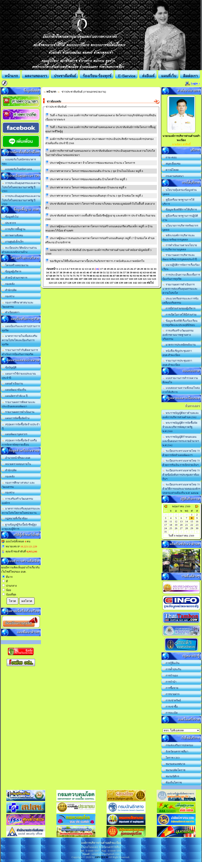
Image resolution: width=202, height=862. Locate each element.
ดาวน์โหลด (170, 169)
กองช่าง (8, 296)
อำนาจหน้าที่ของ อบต (16, 457)
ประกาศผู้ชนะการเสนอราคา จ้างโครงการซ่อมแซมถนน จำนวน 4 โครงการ (92, 162)
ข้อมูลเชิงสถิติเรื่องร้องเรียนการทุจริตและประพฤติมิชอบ (180, 322)
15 (191, 521)
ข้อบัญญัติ (9, 367)
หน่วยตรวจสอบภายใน (16, 464)
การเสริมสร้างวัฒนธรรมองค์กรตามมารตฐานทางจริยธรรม (178, 335)
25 (171, 528)
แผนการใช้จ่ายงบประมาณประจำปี (19, 375)
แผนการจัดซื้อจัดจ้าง (16, 418)
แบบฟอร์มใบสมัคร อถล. (17, 169)
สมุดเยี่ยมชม (171, 163)
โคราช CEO (171, 757)
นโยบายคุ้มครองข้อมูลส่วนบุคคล (179, 192)
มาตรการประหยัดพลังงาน (179, 344)
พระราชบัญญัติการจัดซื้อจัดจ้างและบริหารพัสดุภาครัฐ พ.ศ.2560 (180, 427)
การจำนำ (169, 681)
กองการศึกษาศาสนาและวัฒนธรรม (17, 304)
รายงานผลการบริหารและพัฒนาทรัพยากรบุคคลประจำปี (179, 257)
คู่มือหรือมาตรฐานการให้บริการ (178, 201)
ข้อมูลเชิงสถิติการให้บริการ (179, 209)
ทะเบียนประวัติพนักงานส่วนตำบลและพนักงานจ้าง (19, 250)
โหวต (12, 601)
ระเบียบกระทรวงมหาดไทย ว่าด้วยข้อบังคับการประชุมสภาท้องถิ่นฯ (181, 474)
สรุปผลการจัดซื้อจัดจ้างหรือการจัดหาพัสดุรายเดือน (19, 442)
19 (176, 524)
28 (186, 528)
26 (176, 528)
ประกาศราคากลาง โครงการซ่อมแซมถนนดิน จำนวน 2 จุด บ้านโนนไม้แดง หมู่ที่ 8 (96, 171)
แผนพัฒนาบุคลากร (14, 434)
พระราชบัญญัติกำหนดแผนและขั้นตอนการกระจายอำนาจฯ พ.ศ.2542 (180, 441)
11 (171, 521)
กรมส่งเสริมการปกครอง (177, 745)
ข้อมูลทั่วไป (10, 216)
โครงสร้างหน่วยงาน (15, 265)
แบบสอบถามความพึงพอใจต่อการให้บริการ (181, 390)
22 (191, 524)
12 (176, 521)
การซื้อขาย (170, 687)
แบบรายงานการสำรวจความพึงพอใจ (180, 380)
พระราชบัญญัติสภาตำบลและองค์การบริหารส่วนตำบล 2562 (180, 415)
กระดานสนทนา (173, 176)
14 (186, 521)
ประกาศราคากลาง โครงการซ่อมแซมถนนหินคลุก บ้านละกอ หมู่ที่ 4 (88, 187)
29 (191, 528)
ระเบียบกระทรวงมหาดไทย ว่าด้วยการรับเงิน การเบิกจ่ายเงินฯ (181, 462)
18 (171, 524)
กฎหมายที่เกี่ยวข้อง (15, 518)
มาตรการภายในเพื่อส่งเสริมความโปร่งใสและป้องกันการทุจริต (20, 340)
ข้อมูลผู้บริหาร (11, 271)
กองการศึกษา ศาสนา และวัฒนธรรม (18, 484)
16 (197, 521)
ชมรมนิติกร (170, 776)
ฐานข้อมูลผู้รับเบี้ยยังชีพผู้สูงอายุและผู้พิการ (19, 526)
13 (181, 521)
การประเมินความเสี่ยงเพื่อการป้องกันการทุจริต (181, 276)
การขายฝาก (171, 694)
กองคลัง (8, 283)
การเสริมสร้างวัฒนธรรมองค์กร (17, 500)
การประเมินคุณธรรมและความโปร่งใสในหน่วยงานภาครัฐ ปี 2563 (21, 187)
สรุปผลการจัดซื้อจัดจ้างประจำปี (21, 426)
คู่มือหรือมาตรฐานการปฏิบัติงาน (180, 217)
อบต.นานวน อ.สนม (181, 730)
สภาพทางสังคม (12, 235)
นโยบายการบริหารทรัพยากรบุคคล (180, 227)
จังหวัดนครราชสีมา (175, 751)
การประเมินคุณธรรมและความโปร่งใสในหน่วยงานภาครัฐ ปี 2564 (21, 200)
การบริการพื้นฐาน (13, 229)
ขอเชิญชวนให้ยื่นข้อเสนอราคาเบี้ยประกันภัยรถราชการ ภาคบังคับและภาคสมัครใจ (97, 261)
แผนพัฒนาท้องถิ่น (14, 389)
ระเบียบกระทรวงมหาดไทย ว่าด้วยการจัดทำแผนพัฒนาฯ (181, 453)
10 (165, 521)
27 (181, 528)
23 (197, 524)
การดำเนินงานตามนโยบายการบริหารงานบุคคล (179, 247)
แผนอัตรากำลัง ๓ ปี (14, 395)
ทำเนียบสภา (10, 312)
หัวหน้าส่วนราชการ (14, 277)
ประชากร (9, 222)
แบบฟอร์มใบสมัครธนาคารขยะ (19, 161)
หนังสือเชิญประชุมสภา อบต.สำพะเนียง (177, 353)
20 (181, 524)
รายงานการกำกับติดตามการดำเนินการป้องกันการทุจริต (20, 352)
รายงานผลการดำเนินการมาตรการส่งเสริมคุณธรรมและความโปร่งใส (179, 288)
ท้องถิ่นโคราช (172, 782)
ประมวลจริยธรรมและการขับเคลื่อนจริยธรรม (180, 300)
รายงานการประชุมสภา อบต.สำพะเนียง (177, 362)
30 (197, 528)
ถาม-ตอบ (169, 157)
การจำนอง (170, 675)
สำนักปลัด (9, 290)
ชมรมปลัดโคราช (174, 770)
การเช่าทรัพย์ (171, 700)
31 (165, 531)
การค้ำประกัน (171, 669)
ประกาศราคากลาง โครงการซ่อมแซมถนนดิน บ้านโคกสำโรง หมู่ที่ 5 (88, 179)
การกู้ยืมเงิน (171, 663)
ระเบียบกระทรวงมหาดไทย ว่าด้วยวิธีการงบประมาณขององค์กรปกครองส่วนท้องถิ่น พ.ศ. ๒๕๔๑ (181, 488)
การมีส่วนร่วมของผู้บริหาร (179, 308)
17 (165, 524)
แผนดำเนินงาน (12, 383)
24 (165, 528)
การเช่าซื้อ (170, 706)
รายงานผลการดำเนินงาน (18, 411)
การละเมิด (170, 712)
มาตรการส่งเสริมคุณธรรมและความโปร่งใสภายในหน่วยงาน (21, 510)
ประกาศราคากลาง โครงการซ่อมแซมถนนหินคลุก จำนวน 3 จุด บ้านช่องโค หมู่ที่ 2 (96, 195)
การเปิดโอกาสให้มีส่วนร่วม (179, 314)
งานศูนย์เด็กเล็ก (13, 241)
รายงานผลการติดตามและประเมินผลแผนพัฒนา (19, 404)
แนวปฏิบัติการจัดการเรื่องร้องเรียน (181, 267)
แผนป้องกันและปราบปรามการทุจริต (21, 328)
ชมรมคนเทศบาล (173, 763)
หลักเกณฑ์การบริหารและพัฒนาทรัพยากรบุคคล (178, 237)
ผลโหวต (26, 601)
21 (186, 524)
